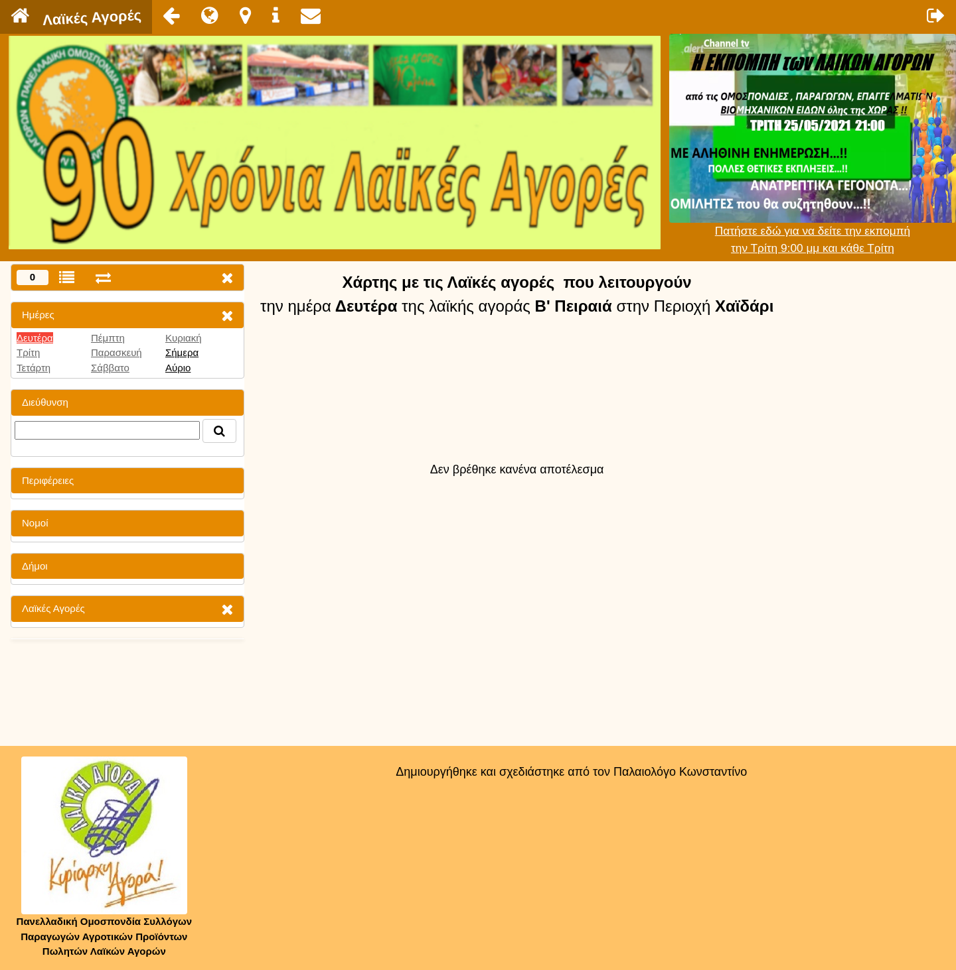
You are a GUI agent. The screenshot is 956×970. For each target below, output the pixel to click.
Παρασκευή (116, 352)
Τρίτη (28, 352)
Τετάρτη (33, 367)
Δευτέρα (35, 337)
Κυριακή (183, 337)
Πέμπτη (108, 337)
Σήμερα (182, 352)
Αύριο (178, 367)
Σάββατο (110, 367)
